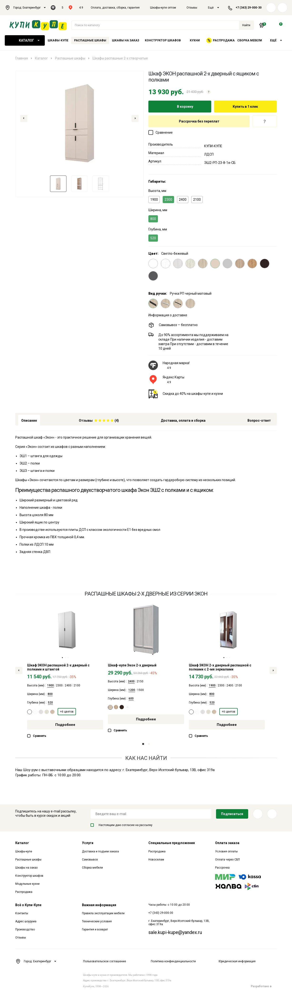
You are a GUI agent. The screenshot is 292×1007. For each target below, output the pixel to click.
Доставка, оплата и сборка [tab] (183, 420)
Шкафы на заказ (125, 40)
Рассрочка (222, 867)
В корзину (179, 106)
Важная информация (99, 905)
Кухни (195, 40)
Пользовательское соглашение (104, 961)
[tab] (99, 420)
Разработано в (264, 986)
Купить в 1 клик (245, 106)
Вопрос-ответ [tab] (259, 420)
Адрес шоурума (25, 921)
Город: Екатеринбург (25, 7)
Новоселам (156, 859)
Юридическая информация (237, 961)
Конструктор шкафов (163, 40)
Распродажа (220, 40)
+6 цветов (67, 711)
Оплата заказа (227, 843)
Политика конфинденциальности (173, 961)
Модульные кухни (27, 883)
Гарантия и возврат (95, 929)
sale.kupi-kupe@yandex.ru (175, 932)
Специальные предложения (171, 843)
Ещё (213, 7)
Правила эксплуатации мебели (103, 913)
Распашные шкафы (90, 40)
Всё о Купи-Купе (28, 905)
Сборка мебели (249, 40)
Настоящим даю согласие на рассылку (121, 825)
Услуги (87, 843)
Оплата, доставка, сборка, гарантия (115, 7)
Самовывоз (90, 859)
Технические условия (97, 921)
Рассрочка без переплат (199, 121)
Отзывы (191, 7)
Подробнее (65, 725)
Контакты (21, 913)
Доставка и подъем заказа (100, 851)
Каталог (25, 40)
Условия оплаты (226, 851)
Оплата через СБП (227, 859)
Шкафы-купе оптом (163, 7)
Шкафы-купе (58, 40)
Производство (25, 929)
